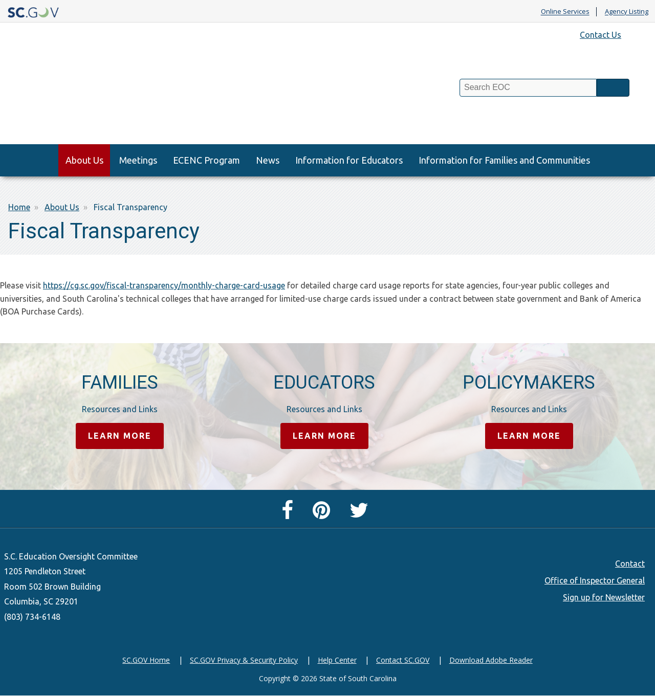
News (267, 160)
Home (19, 207)
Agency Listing (626, 11)
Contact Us (600, 34)
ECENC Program (206, 160)
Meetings (138, 160)
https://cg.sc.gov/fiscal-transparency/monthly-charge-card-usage (164, 285)
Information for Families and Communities (504, 160)
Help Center (337, 660)
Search (613, 88)
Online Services (565, 11)
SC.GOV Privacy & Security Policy (244, 660)
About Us (84, 160)
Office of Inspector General (594, 580)
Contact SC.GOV (402, 660)
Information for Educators (349, 160)
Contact (630, 563)
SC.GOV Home (146, 660)
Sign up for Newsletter (604, 597)
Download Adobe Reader (491, 660)
